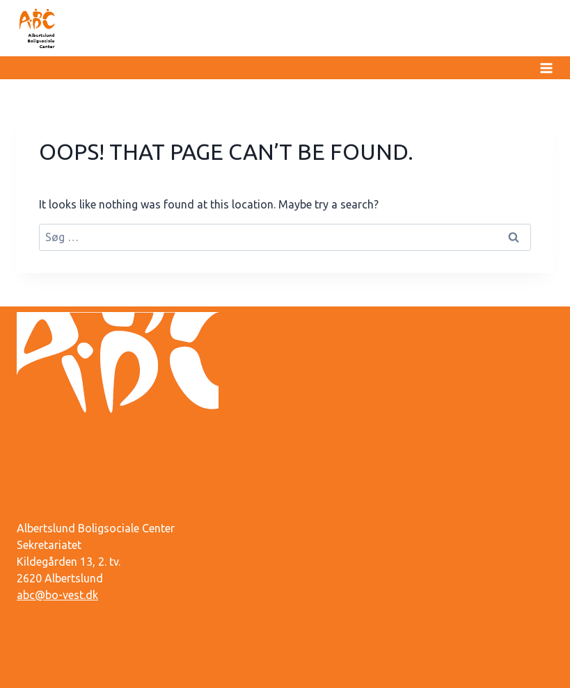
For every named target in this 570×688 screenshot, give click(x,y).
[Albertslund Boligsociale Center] (37, 28)
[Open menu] (543, 67)
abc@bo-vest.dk (57, 595)
